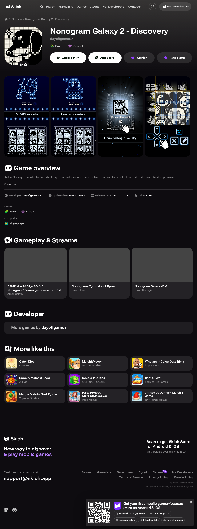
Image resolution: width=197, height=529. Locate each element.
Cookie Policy (183, 477)
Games (82, 6)
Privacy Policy (158, 477)
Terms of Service (131, 477)
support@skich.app (27, 478)
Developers (125, 472)
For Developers (113, 6)
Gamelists (66, 6)
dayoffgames (62, 39)
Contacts (134, 6)
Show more (11, 184)
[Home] (13, 6)
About (94, 6)
